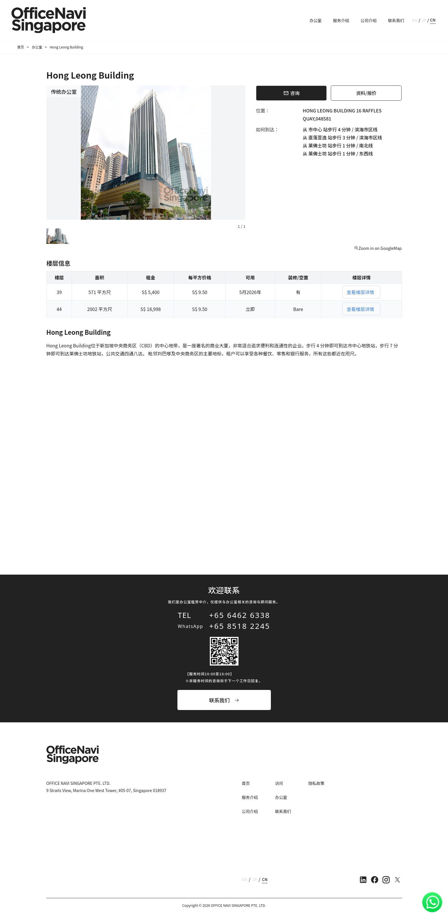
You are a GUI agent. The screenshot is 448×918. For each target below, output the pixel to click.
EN (415, 20)
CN (432, 20)
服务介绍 (341, 20)
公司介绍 (369, 20)
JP (423, 20)
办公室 (316, 20)
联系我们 (396, 20)
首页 (20, 46)
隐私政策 (316, 783)
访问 (279, 783)
